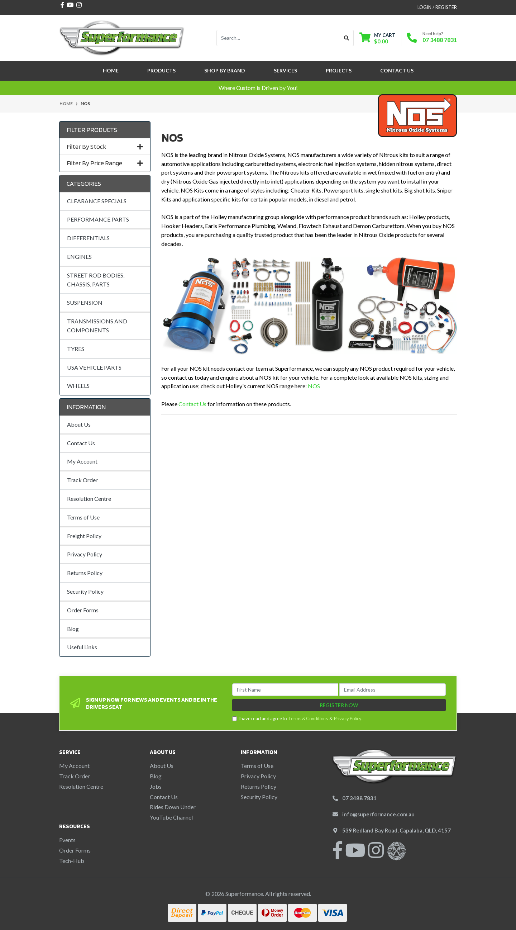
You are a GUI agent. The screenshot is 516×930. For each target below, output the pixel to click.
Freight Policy (84, 535)
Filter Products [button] (92, 129)
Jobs (156, 786)
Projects (339, 70)
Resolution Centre (89, 498)
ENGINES (79, 256)
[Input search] (278, 38)
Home (111, 70)
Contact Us (397, 70)
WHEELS (78, 385)
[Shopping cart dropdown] (377, 38)
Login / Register (437, 7)
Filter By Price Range (105, 163)
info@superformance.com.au (378, 814)
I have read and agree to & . (297, 718)
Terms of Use (83, 517)
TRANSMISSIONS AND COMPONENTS (97, 325)
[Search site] (347, 38)
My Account (82, 461)
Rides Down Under (173, 806)
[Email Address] (392, 689)
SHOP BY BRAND (224, 70)
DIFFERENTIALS (88, 237)
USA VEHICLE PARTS (94, 367)
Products (161, 70)
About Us (79, 424)
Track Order (82, 479)
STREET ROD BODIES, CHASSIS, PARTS (95, 280)
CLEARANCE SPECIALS (96, 201)
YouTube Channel (171, 817)
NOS (314, 386)
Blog (73, 628)
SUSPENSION (84, 302)
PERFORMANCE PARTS (98, 219)
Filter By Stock (105, 146)
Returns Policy (84, 572)
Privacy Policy (84, 554)
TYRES (75, 348)
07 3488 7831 (439, 39)
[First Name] (285, 689)
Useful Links (82, 647)
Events (67, 839)
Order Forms (83, 610)
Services (285, 70)
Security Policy (85, 591)
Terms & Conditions (308, 718)
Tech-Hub (71, 860)
